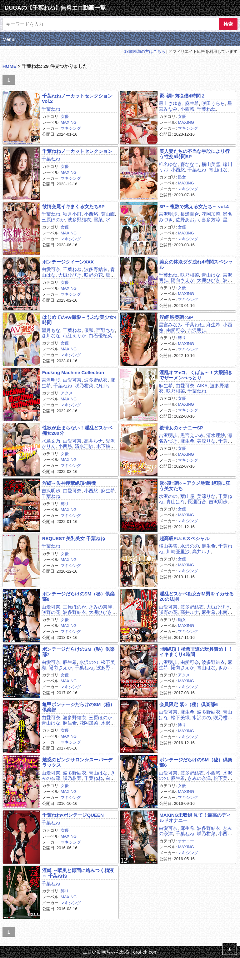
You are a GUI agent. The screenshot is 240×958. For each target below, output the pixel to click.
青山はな (218, 169)
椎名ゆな (168, 164)
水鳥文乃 (51, 441)
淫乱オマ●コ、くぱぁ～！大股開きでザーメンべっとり (195, 375)
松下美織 (180, 717)
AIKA (202, 385)
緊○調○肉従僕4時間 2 (181, 95)
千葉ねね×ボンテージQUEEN (73, 815)
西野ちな (105, 330)
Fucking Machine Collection (73, 372)
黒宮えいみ (192, 435)
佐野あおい (187, 219)
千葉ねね (51, 109)
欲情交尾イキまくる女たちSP (73, 206)
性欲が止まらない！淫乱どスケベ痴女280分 (77, 430)
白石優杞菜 (100, 335)
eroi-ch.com (145, 952)
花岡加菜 (211, 214)
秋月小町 (72, 214)
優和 (88, 330)
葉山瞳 (108, 214)
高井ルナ (93, 441)
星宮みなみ (170, 324)
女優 (65, 116)
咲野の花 (93, 275)
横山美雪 (211, 164)
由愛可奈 (51, 269)
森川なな (51, 335)
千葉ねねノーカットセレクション (77, 151)
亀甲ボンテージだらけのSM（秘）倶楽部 (78, 707)
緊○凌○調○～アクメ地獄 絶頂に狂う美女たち (194, 485)
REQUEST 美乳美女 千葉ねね (73, 538)
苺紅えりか (74, 335)
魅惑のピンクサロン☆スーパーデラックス (77, 762)
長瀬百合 (189, 214)
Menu (8, 39)
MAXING (69, 122)
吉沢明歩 (168, 214)
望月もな (51, 330)
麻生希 (192, 103)
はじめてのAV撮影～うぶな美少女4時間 (79, 319)
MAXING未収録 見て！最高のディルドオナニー (195, 817)
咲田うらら (213, 103)
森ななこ (189, 164)
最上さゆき (170, 103)
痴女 (182, 619)
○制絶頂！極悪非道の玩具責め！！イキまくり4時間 (195, 651)
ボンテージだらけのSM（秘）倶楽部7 (78, 651)
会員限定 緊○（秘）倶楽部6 (188, 704)
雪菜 (98, 219)
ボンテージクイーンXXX (68, 261)
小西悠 (187, 109)
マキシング (71, 128)
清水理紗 (84, 446)
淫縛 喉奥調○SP (176, 317)
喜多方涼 (211, 219)
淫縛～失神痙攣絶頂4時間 (69, 483)
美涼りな (206, 441)
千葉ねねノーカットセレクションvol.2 (77, 98)
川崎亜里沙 (178, 551)
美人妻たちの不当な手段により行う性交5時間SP (194, 153)
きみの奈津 (100, 606)
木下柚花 (105, 446)
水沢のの (168, 496)
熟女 (182, 177)
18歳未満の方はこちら (144, 51)
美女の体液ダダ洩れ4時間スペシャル (195, 264)
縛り (182, 337)
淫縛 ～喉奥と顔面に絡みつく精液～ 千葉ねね (78, 873)
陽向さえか (182, 280)
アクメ (67, 393)
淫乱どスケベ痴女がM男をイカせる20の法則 (196, 596)
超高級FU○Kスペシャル (184, 538)
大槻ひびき (70, 275)
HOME (9, 66)
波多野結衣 (79, 219)
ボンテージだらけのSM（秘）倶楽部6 (195, 762)
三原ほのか (53, 219)
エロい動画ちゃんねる (105, 952)
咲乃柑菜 (189, 275)
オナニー (186, 841)
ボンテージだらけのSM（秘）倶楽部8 (78, 596)
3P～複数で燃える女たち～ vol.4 (194, 206)
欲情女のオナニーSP (181, 427)
